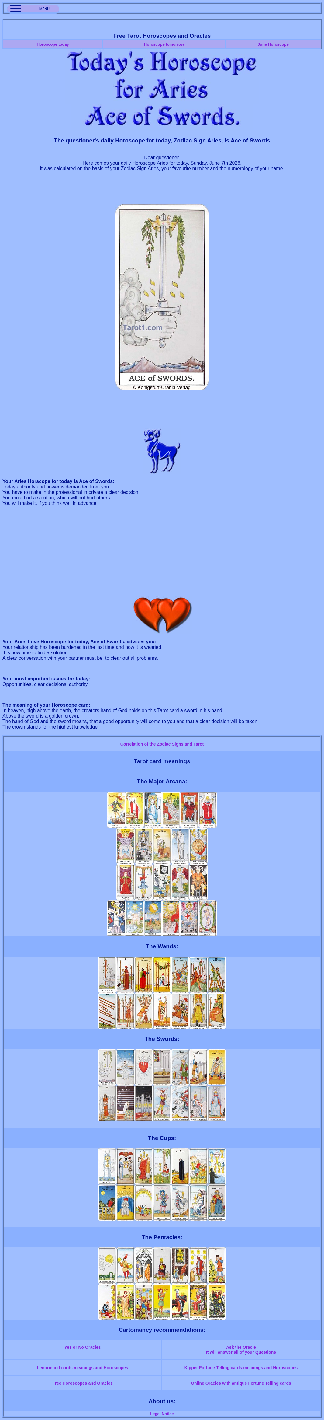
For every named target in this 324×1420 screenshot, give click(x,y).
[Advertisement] (162, 190)
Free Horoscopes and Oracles (82, 1383)
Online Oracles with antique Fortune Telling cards (241, 1383)
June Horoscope (273, 44)
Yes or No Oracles (82, 1347)
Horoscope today (53, 44)
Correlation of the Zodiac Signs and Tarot (162, 744)
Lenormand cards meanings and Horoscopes (82, 1367)
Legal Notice (162, 1413)
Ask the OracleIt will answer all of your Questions (241, 1350)
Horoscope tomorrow (164, 44)
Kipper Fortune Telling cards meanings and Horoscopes (241, 1367)
